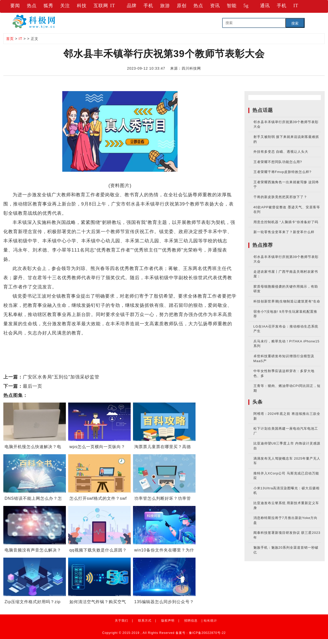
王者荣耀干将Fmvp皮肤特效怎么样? (282, 172)
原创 (182, 5)
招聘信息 (191, 620)
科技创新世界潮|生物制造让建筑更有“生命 (287, 301)
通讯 (265, 5)
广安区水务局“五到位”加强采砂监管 (61, 377)
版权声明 (168, 620)
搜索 (295, 23)
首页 (10, 39)
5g (246, 5)
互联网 (101, 5)
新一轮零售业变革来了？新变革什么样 (283, 232)
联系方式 (144, 620)
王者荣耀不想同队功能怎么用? (277, 162)
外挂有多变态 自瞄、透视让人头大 (281, 152)
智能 (232, 5)
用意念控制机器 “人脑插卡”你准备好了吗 (285, 222)
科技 (82, 5)
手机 (148, 5)
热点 (32, 5)
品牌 (132, 5)
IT (112, 5)
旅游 (165, 5)
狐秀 (48, 5)
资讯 (215, 5)
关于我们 (121, 620)
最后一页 (32, 386)
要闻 (15, 5)
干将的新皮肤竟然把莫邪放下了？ (280, 197)
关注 (65, 5)
